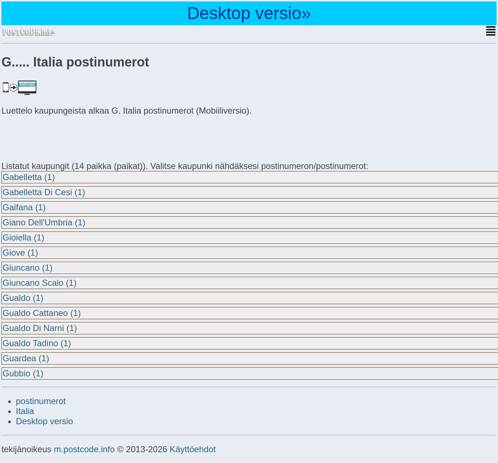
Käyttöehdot (193, 449)
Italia (25, 411)
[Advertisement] (59, 137)
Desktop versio (44, 421)
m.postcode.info (84, 449)
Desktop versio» (249, 13)
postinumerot (41, 401)
